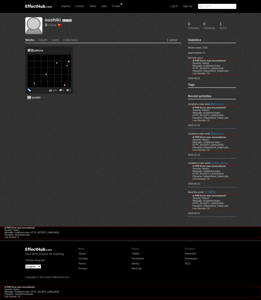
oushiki (53, 20)
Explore (65, 6)
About (82, 253)
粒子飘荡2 (210, 192)
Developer (191, 258)
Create (116, 6)
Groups (80, 6)
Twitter (136, 253)
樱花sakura (217, 104)
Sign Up (187, 6)
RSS (188, 263)
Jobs (104, 6)
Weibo (136, 263)
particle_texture (219, 163)
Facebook (138, 258)
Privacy (83, 268)
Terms (82, 263)
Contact (83, 258)
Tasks (92, 6)
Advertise (190, 253)
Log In (174, 6)
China (54, 25)
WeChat (137, 268)
